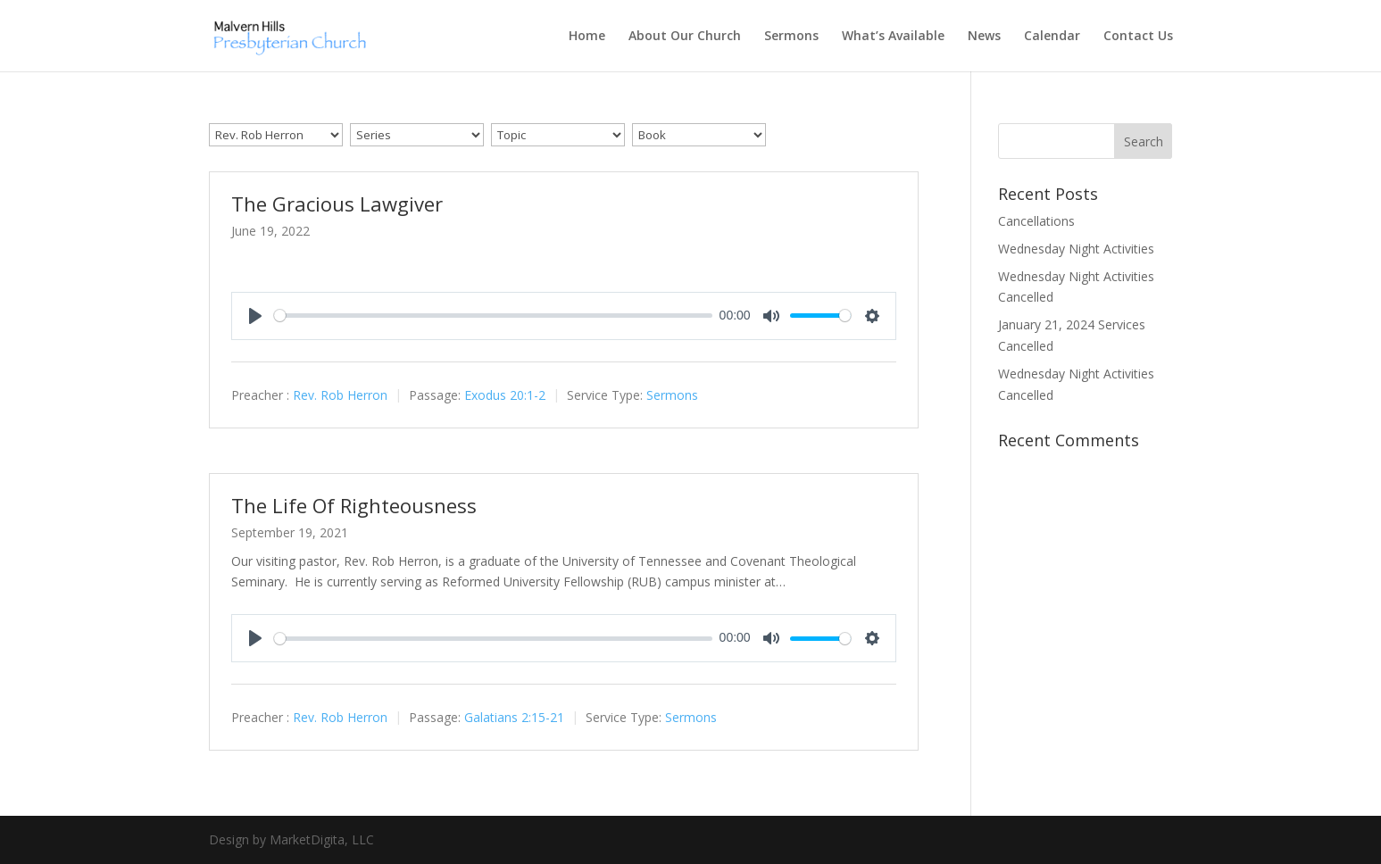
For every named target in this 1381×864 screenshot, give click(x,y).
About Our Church (684, 36)
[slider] (493, 315)
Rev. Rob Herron (340, 394)
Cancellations (1036, 220)
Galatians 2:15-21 (514, 717)
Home (587, 36)
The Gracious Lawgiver (337, 203)
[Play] (255, 316)
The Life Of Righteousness (354, 505)
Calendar (1052, 36)
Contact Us (1138, 36)
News (984, 36)
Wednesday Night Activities (1076, 248)
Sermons (791, 36)
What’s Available (893, 36)
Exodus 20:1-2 (504, 394)
